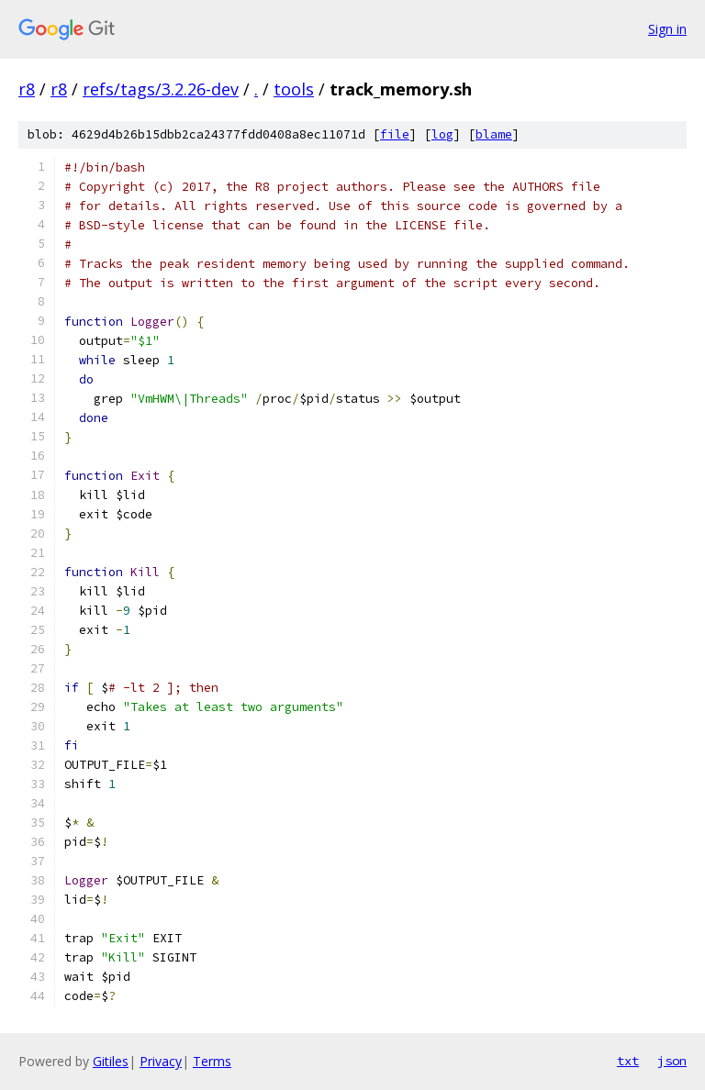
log (442, 134)
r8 (26, 89)
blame (494, 134)
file (394, 134)
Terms (212, 1061)
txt (628, 1060)
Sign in (667, 29)
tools (294, 89)
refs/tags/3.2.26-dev (161, 89)
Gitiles (111, 1061)
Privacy (161, 1061)
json (672, 1060)
